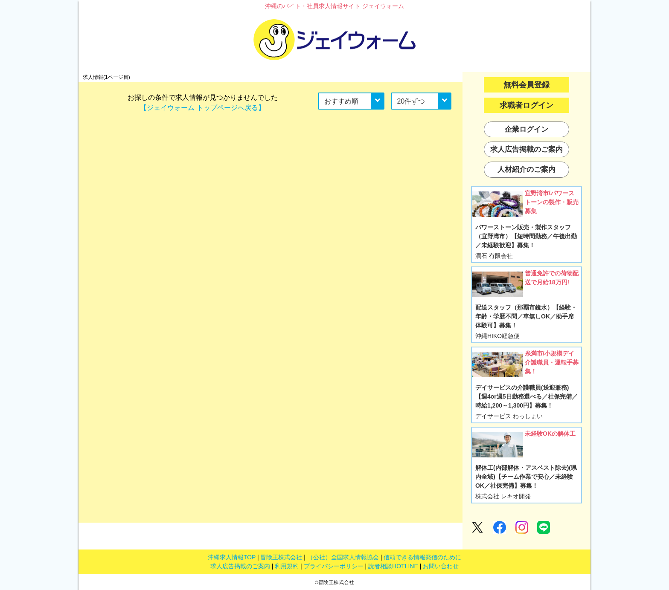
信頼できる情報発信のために (422, 557)
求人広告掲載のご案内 (240, 566)
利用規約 (287, 566)
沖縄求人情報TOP (232, 557)
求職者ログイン (526, 105)
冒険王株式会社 (281, 557)
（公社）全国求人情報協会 (343, 557)
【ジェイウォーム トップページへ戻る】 (202, 107)
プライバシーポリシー (334, 566)
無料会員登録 (526, 85)
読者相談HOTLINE (393, 566)
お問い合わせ (441, 566)
